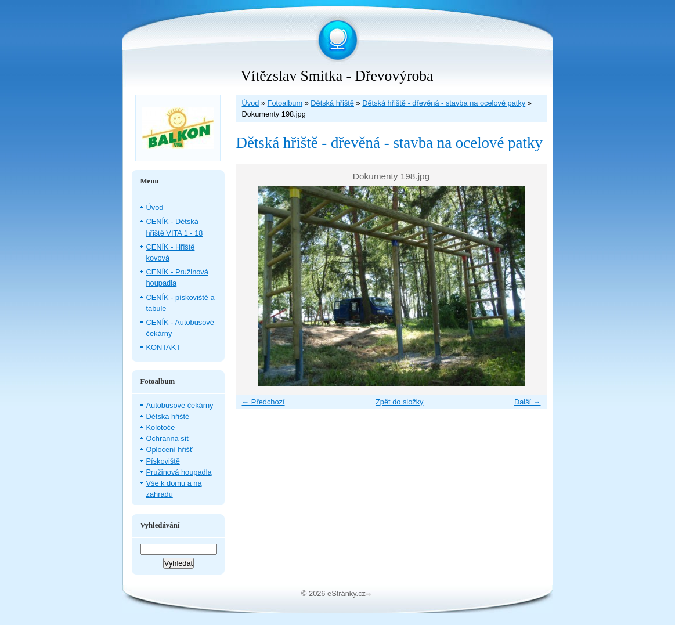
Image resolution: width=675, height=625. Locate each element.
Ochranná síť (168, 438)
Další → (527, 402)
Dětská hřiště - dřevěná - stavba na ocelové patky (443, 103)
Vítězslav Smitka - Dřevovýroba (337, 75)
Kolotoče (160, 427)
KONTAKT (163, 347)
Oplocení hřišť (169, 449)
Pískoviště (163, 461)
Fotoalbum (285, 103)
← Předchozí (263, 402)
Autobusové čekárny (180, 405)
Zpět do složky (400, 402)
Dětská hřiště (332, 103)
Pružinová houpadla (179, 472)
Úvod (250, 103)
